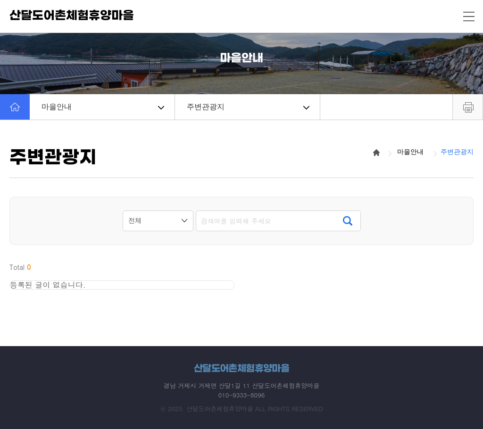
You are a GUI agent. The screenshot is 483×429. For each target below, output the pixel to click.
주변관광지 (248, 107)
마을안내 (103, 107)
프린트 (468, 107)
